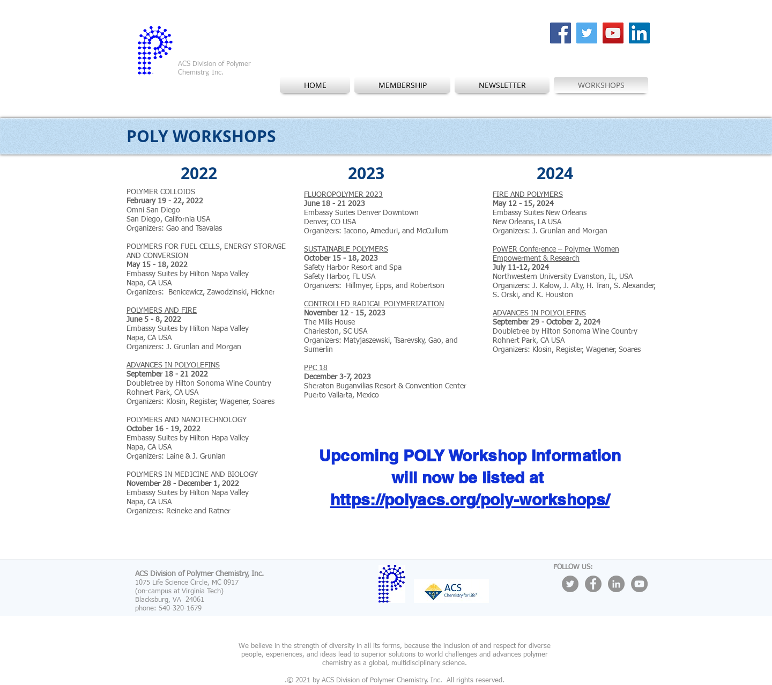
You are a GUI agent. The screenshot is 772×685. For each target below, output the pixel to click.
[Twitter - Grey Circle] (570, 584)
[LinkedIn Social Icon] (639, 33)
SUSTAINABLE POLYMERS (346, 249)
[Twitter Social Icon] (586, 33)
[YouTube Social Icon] (613, 33)
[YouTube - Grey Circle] (639, 584)
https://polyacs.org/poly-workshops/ (470, 499)
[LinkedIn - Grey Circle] (616, 584)
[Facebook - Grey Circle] (593, 584)
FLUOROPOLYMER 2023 (343, 194)
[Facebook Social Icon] (560, 33)
